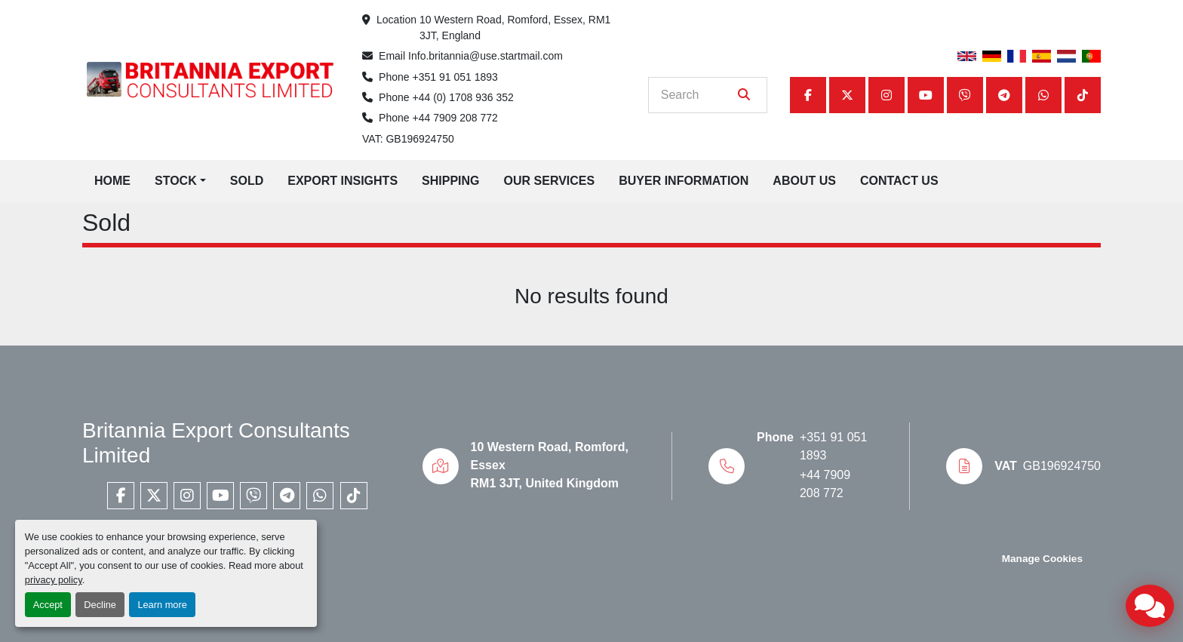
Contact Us (899, 180)
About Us (804, 180)
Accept (48, 604)
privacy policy (53, 579)
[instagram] (886, 95)
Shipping (450, 180)
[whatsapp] (1043, 95)
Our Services (549, 180)
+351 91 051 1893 (455, 77)
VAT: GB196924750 (408, 139)
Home (112, 180)
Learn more (161, 604)
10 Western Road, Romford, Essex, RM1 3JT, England (516, 27)
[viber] (965, 95)
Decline (100, 604)
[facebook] (808, 95)
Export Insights (342, 180)
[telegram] (1004, 95)
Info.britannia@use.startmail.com (485, 56)
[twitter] (847, 95)
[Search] (697, 95)
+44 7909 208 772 (455, 118)
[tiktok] (1083, 95)
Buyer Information (683, 180)
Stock (176, 180)
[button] (180, 181)
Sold (246, 180)
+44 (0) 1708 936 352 (463, 97)
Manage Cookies (1042, 558)
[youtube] (926, 95)
